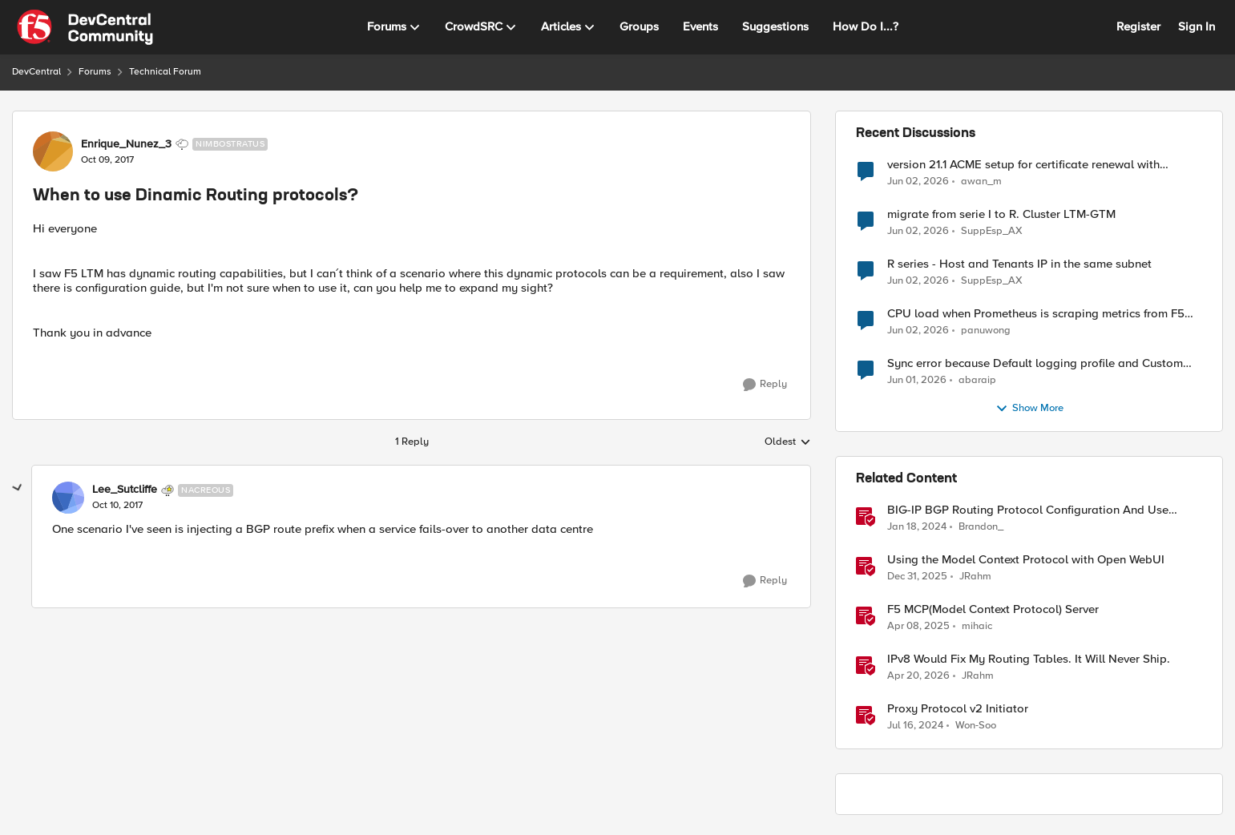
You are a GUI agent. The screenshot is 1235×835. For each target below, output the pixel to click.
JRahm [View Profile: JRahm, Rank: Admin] (975, 577)
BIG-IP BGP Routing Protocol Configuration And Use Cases (1027, 510)
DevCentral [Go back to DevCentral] (36, 72)
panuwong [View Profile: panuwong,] (986, 331)
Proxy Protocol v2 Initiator (957, 709)
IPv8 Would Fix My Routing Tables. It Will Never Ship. (1028, 659)
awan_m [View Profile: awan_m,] (981, 181)
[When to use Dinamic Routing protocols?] (117, 505)
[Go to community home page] (85, 27)
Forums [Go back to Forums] (95, 72)
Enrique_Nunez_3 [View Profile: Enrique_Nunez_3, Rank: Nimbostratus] (126, 144)
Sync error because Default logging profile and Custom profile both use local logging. (1035, 363)
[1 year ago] (918, 626)
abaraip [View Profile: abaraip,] (977, 380)
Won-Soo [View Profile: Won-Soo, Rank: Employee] (975, 726)
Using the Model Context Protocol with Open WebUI (1025, 560)
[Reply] (765, 384)
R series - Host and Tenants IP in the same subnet (1019, 264)
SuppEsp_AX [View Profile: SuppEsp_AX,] (992, 231)
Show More (1029, 408)
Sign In (1196, 26)
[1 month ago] (918, 181)
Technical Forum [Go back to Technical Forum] (165, 72)
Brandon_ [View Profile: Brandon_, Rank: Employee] (981, 527)
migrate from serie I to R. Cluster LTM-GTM (1001, 214)
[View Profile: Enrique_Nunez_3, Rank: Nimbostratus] (53, 151)
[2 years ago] (916, 527)
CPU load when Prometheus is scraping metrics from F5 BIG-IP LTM (1036, 314)
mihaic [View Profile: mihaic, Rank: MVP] (977, 626)
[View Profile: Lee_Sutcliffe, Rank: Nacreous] (68, 498)
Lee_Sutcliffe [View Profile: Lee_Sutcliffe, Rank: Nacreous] (124, 489)
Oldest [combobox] (788, 442)
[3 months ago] (918, 676)
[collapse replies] (17, 488)
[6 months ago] (917, 577)
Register (1138, 26)
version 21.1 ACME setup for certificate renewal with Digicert (1023, 164)
